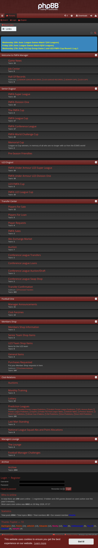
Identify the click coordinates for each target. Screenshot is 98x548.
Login (14, 20)
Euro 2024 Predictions (83, 414)
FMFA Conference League (22, 126)
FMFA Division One (18, 102)
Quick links (2, 16)
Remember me (58, 489)
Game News (15, 60)
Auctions (13, 382)
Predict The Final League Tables (50, 412)
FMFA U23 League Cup (20, 192)
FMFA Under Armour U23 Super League (30, 167)
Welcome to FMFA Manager (15, 55)
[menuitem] (42, 15)
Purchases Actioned (24, 368)
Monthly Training (17, 390)
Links (9, 29)
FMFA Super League (19, 94)
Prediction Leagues (18, 406)
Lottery (12, 398)
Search (5, 20)
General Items (16, 354)
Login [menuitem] (92, 16)
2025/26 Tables (70, 412)
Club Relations (9, 377)
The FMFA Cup (16, 110)
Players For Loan (17, 214)
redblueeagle (77, 526)
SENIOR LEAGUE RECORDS (29, 80)
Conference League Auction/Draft (26, 270)
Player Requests (17, 223)
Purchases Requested (20, 362)
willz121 (30, 526)
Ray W (90, 526)
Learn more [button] (40, 543)
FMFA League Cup (18, 118)
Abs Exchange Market (20, 239)
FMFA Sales (14, 231)
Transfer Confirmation (20, 286)
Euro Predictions (66, 414)
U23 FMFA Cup (16, 184)
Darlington (6, 526)
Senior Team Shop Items (21, 335)
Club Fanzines (16, 312)
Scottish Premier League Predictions (31, 409)
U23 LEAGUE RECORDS (52, 80)
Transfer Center (9, 201)
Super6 (33, 412)
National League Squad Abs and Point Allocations (35, 429)
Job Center (14, 68)
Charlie (72, 515)
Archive (5, 461)
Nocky (55, 526)
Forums (12, 16)
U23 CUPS (83, 80)
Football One (8, 298)
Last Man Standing (18, 421)
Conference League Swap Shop (25, 279)
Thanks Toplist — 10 (12, 522)
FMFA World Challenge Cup (23, 134)
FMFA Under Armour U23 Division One (29, 176)
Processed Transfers (24, 290)
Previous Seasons (85, 412)
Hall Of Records (16, 76)
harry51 (16, 528)
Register (24, 20)
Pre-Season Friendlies (20, 153)
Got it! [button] (81, 541)
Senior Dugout (9, 88)
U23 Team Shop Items (20, 343)
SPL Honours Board (84, 409)
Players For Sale (17, 206)
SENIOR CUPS (70, 80)
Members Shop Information (23, 327)
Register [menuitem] (96, 16)
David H (5, 528)
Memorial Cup (16, 142)
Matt (65, 526)
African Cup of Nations (34, 414)
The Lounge (14, 444)
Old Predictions (51, 414)
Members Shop (9, 321)
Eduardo (43, 526)
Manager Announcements (22, 304)
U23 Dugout (7, 162)
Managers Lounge (10, 439)
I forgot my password (8, 489)
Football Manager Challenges (24, 452)
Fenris (19, 526)
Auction (12, 247)
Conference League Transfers (24, 255)
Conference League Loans (22, 263)
